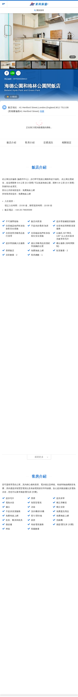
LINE (12, 73)
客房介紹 (30, 142)
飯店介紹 (11, 142)
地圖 (42, 111)
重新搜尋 (39, 10)
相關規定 (66, 142)
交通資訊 (48, 142)
